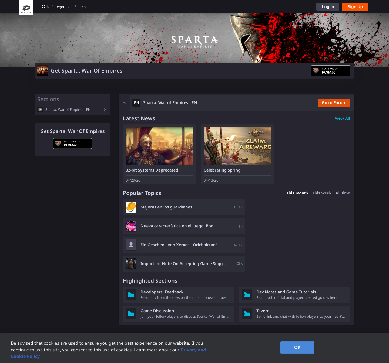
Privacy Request (194, 324)
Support (186, 317)
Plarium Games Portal (118, 317)
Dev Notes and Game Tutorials (286, 254)
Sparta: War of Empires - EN (68, 109)
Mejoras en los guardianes (166, 207)
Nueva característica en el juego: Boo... (294, 207)
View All (342, 118)
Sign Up (355, 6)
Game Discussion (157, 273)
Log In (328, 6)
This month (297, 193)
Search (80, 6)
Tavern (263, 273)
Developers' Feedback (161, 254)
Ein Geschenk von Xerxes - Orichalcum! (178, 226)
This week (321, 193)
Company (246, 317)
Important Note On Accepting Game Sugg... (292, 226)
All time (343, 193)
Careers (244, 324)
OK (297, 347)
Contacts (187, 332)
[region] (194, 348)
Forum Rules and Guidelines (124, 324)
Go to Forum (333, 102)
